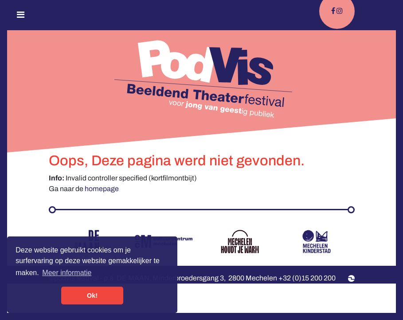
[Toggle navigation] (20, 17)
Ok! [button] (92, 295)
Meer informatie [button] (66, 272)
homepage (102, 188)
